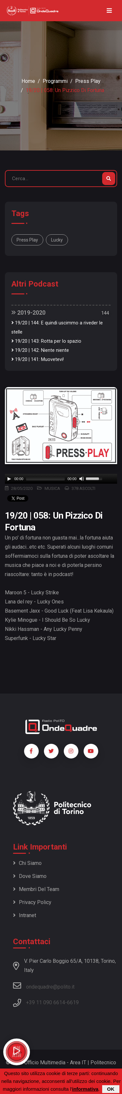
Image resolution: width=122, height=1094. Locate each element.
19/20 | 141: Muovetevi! (37, 359)
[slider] (45, 478)
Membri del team (36, 889)
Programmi (55, 81)
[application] (61, 479)
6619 (73, 1002)
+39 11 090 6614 (45, 1002)
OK (111, 1089)
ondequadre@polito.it (44, 985)
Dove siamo (30, 876)
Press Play (88, 81)
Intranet (24, 915)
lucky (57, 239)
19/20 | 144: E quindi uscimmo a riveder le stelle (57, 327)
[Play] (9, 478)
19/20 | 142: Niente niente (40, 350)
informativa (85, 1089)
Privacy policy (32, 902)
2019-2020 (28, 312)
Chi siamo (27, 863)
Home (28, 81)
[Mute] (81, 478)
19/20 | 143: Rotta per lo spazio (46, 341)
